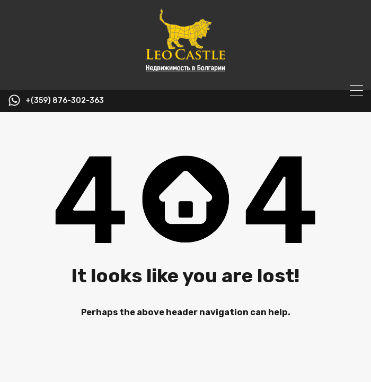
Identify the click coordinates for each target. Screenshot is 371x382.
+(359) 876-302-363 (64, 101)
